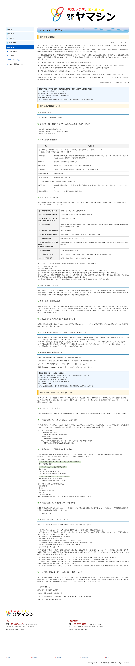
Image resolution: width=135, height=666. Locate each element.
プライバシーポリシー (15, 60)
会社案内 (11, 47)
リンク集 (11, 56)
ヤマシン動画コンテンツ (15, 64)
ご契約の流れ (12, 43)
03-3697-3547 (46, 95)
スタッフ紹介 (12, 51)
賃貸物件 (11, 34)
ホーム (10, 29)
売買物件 (11, 38)
